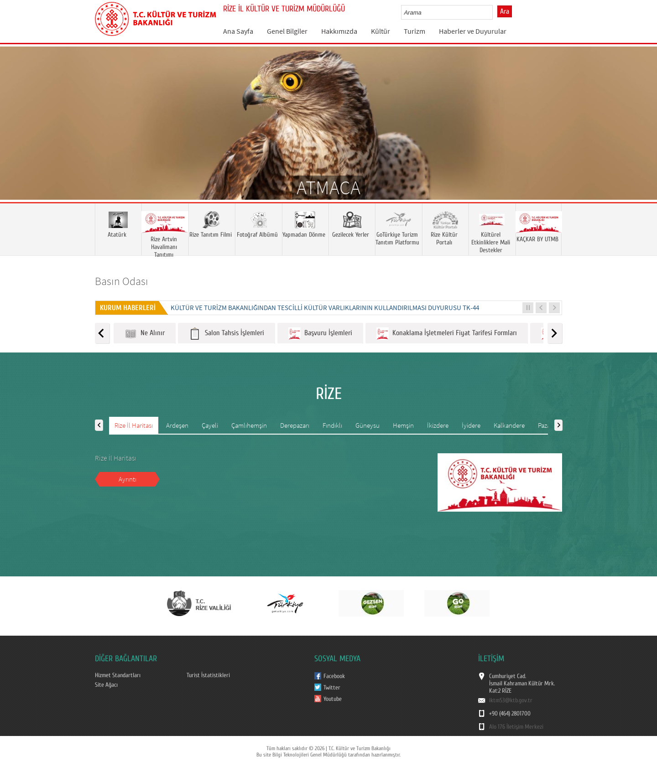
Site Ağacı (106, 685)
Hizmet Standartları (118, 675)
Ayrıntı (127, 479)
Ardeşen (177, 425)
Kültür (380, 31)
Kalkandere (509, 425)
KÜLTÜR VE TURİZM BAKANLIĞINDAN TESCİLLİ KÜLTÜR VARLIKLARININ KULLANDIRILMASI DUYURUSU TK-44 (325, 307)
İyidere (471, 425)
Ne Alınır (145, 333)
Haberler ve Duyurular (472, 31)
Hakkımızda (339, 31)
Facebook (334, 676)
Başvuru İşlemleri (320, 333)
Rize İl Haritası (134, 425)
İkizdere (437, 425)
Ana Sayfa (238, 31)
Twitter (331, 687)
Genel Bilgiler (287, 31)
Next (641, 136)
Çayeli (210, 425)
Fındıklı (332, 425)
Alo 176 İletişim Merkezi (516, 727)
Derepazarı (294, 425)
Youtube (332, 699)
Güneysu (367, 425)
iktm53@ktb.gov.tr (510, 700)
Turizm (414, 31)
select (495, 12)
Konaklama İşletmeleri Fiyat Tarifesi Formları (446, 333)
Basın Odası (121, 281)
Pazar (545, 425)
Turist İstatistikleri (208, 675)
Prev (16, 136)
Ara (504, 11)
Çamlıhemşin (249, 425)
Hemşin (403, 425)
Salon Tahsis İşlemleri (226, 333)
